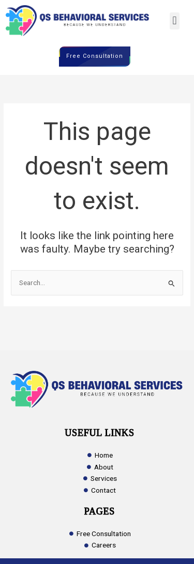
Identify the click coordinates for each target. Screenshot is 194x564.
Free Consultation (94, 56)
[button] (175, 20)
